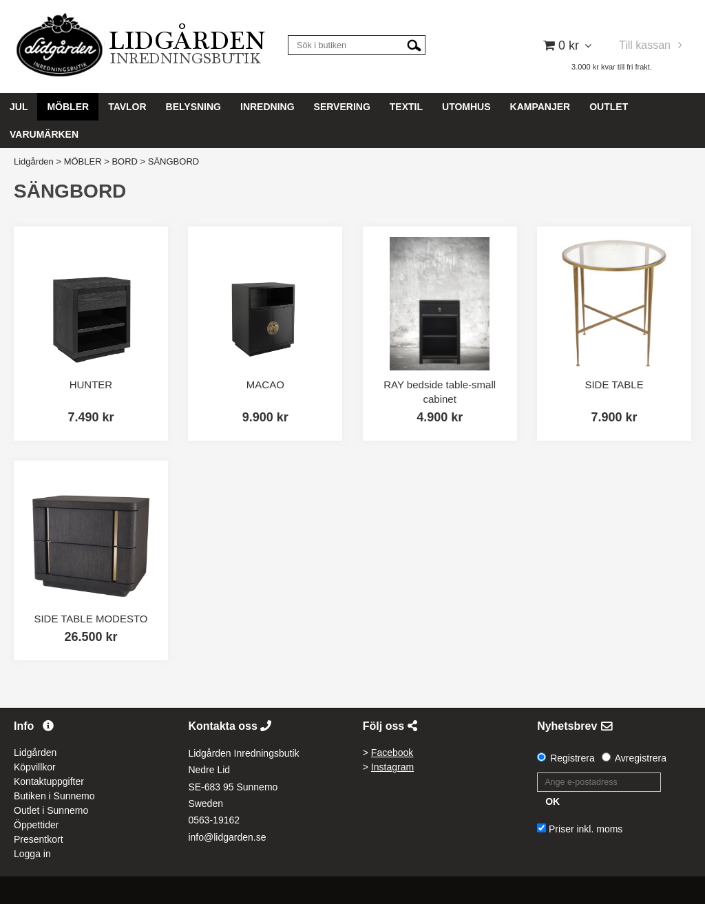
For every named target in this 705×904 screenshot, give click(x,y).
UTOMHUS (466, 106)
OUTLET (608, 106)
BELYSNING (193, 106)
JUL (19, 106)
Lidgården (34, 161)
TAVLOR (127, 106)
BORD (125, 161)
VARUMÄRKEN (44, 134)
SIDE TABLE (614, 384)
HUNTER (91, 384)
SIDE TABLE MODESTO (90, 618)
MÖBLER (68, 106)
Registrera (572, 758)
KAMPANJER (540, 106)
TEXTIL (406, 106)
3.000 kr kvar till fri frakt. (611, 67)
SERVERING (342, 106)
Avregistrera (640, 758)
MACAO (265, 384)
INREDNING (267, 106)
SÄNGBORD (173, 161)
